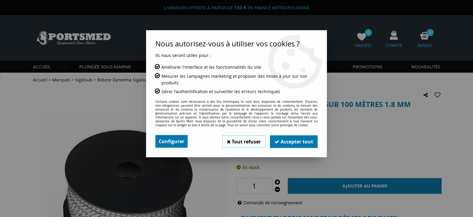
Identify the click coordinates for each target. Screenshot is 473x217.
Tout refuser (243, 141)
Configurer (171, 141)
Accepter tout (293, 141)
